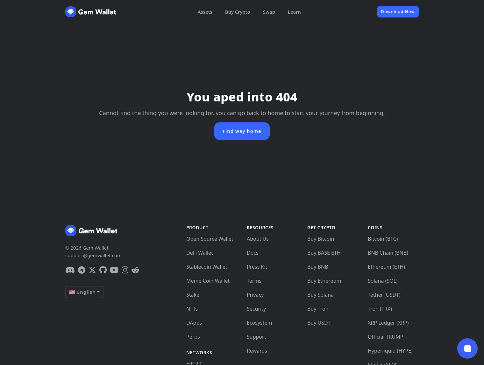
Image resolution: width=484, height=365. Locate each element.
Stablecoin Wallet (206, 266)
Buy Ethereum (324, 280)
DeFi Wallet (199, 252)
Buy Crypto (237, 12)
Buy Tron (318, 308)
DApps (194, 322)
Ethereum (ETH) (386, 266)
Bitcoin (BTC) (383, 238)
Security (256, 308)
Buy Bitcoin (320, 238)
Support (256, 336)
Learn (294, 12)
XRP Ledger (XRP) (388, 322)
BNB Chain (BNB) (388, 252)
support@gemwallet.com (93, 255)
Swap (269, 12)
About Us (258, 238)
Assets (205, 12)
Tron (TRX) (380, 308)
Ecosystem (259, 322)
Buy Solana (320, 294)
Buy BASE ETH (324, 252)
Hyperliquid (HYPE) (390, 350)
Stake (192, 294)
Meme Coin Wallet (208, 280)
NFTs (192, 308)
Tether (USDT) (384, 294)
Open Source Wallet (209, 238)
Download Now (398, 11)
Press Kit (257, 266)
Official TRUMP (385, 336)
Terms (254, 280)
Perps (193, 336)
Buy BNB (317, 266)
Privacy (255, 294)
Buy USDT (319, 322)
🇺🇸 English (82, 292)
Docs (253, 252)
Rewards (257, 350)
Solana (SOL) (383, 280)
